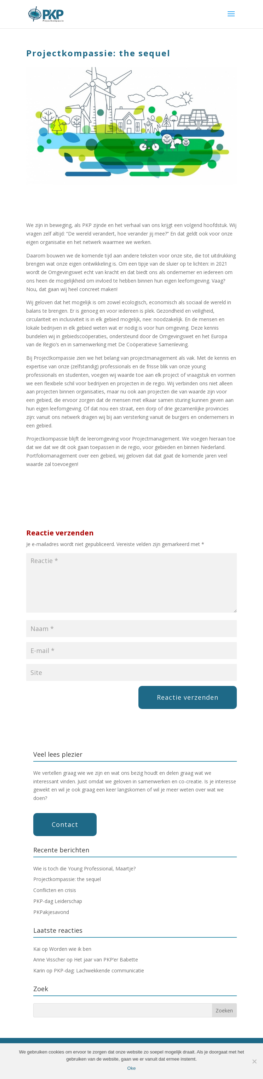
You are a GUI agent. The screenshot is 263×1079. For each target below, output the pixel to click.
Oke (131, 1068)
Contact (65, 824)
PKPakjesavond (51, 912)
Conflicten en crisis (54, 890)
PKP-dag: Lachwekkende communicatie (99, 970)
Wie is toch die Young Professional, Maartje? (84, 868)
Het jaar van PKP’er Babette (106, 959)
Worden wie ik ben (70, 948)
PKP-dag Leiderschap (57, 901)
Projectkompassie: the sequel (67, 879)
